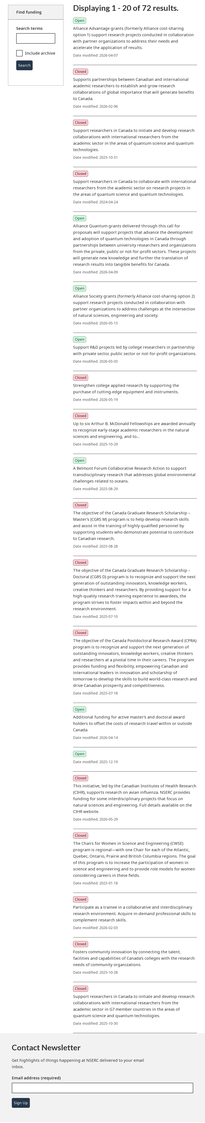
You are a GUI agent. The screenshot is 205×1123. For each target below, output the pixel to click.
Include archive (40, 53)
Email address (26, 1078)
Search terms (29, 28)
